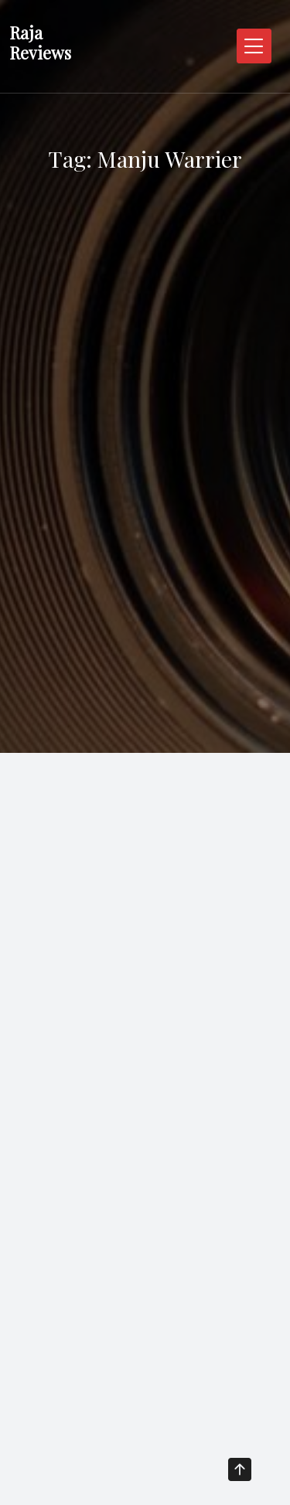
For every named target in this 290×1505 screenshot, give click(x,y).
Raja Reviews (40, 42)
